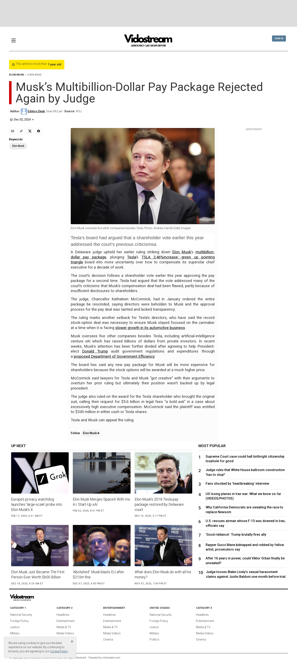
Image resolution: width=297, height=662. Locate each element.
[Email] (12, 131)
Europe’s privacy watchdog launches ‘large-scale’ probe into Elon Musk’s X (36, 504)
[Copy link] (21, 131)
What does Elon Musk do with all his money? (163, 574)
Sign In (279, 38)
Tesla (131, 257)
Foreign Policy (19, 621)
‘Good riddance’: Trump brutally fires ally (236, 534)
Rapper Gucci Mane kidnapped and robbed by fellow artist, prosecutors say (245, 547)
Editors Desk (36, 111)
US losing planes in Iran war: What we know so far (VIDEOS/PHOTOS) (243, 496)
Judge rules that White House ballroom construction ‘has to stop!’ (245, 472)
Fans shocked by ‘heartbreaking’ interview (237, 484)
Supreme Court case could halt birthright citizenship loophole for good (245, 459)
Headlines (63, 614)
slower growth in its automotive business (150, 328)
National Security (21, 614)
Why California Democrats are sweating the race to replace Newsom (244, 509)
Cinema (108, 639)
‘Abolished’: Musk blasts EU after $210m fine (98, 574)
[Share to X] (29, 131)
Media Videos (65, 633)
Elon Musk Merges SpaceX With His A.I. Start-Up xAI (101, 502)
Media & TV (64, 627)
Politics (154, 639)
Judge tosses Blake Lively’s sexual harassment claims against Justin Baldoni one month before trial (245, 574)
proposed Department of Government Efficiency (114, 356)
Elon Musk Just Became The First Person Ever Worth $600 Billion (38, 574)
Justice (14, 627)
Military (14, 633)
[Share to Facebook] (38, 131)
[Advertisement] (148, 13)
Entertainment (65, 621)
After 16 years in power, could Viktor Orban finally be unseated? (245, 560)
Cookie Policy (59, 651)
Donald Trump (95, 351)
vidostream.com (111, 657)
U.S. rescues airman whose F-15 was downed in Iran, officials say (245, 523)
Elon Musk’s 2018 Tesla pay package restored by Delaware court (159, 504)
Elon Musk (181, 252)
